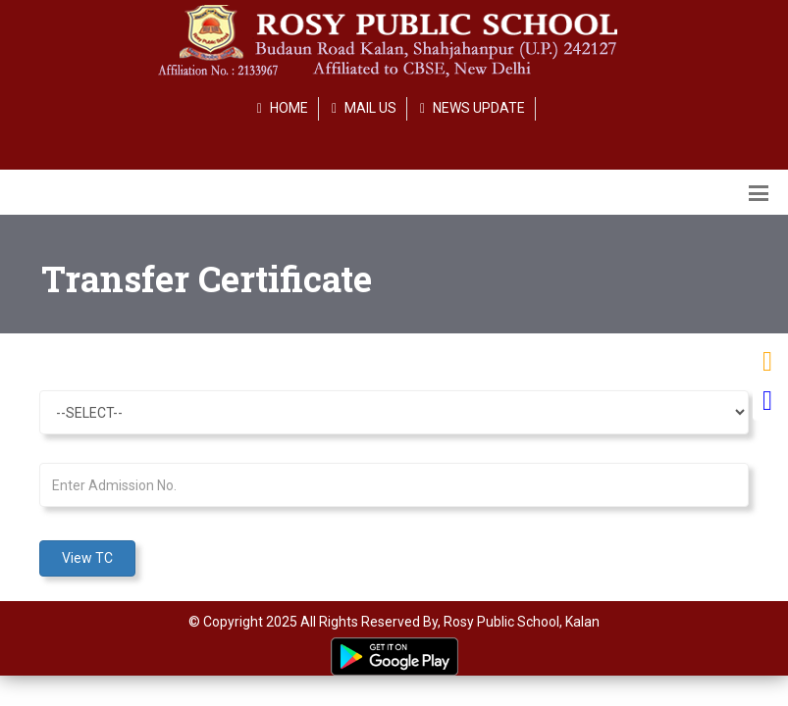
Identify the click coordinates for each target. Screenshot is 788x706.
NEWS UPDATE (479, 108)
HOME (289, 108)
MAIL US (370, 108)
